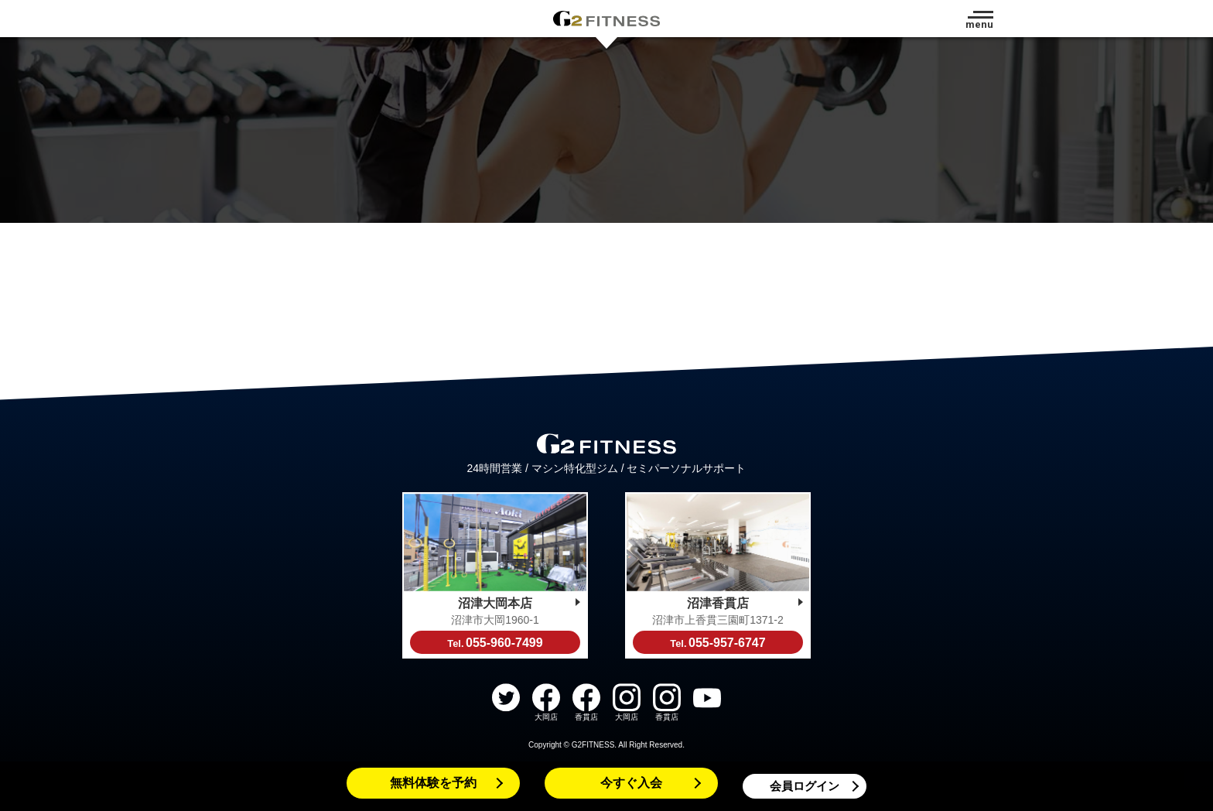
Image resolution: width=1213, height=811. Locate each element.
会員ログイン (804, 785)
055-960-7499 (494, 642)
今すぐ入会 (631, 782)
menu (979, 24)
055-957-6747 (717, 642)
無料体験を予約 (433, 782)
